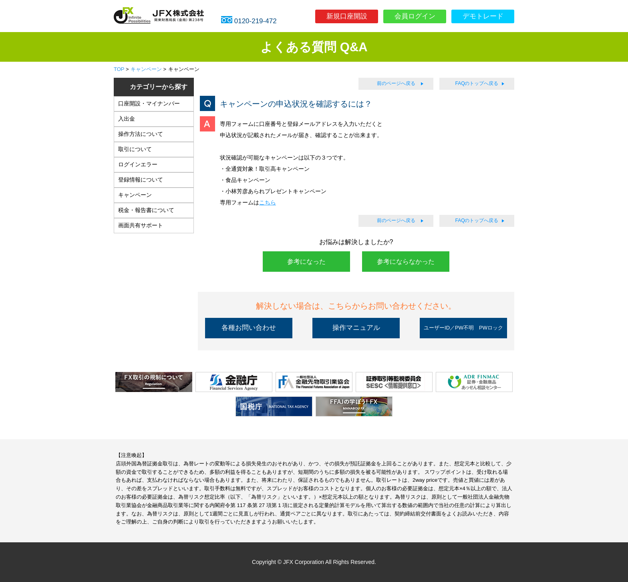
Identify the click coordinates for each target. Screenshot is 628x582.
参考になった (306, 261)
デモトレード (483, 16)
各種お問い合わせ (248, 327)
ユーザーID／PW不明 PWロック (463, 328)
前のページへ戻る (396, 83)
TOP (119, 69)
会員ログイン (415, 16)
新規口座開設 (346, 16)
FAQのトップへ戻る (476, 83)
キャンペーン (146, 69)
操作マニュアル (356, 327)
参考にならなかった (406, 261)
